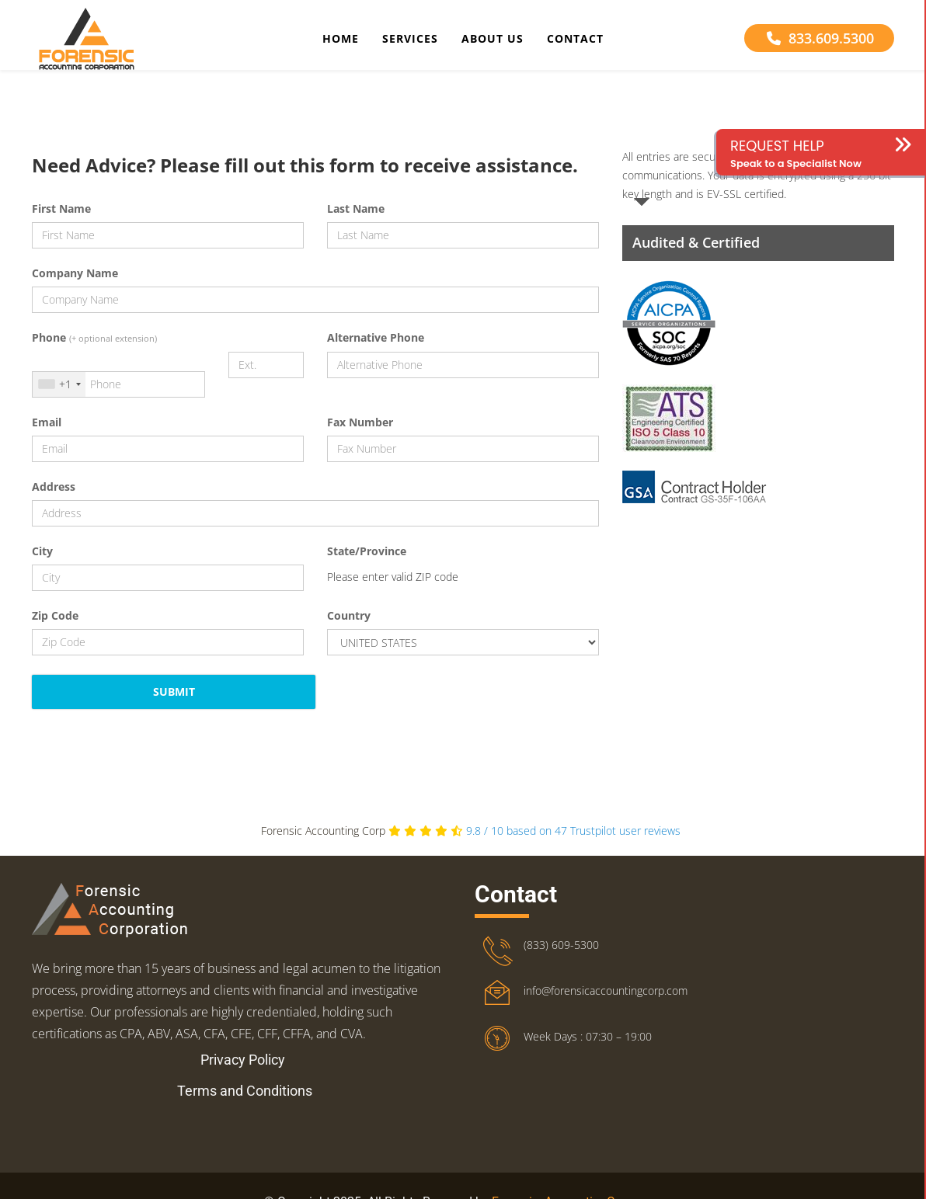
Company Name (75, 286)
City (42, 564)
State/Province (366, 564)
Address (53, 499)
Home (340, 41)
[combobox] (59, 397)
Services (410, 41)
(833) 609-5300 (561, 958)
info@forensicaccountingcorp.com (606, 1003)
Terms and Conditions (244, 1104)
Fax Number (360, 435)
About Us (492, 41)
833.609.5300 (820, 41)
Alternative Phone (375, 350)
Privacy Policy (242, 1073)
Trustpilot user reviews (573, 843)
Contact (575, 41)
